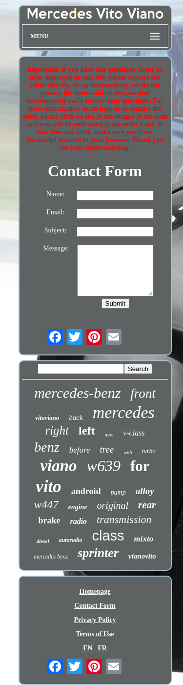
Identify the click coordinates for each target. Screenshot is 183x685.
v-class (133, 433)
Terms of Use (95, 634)
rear (147, 505)
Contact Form (94, 605)
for (140, 466)
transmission (124, 519)
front (143, 393)
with (127, 452)
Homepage (95, 591)
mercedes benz (51, 556)
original (112, 505)
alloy (145, 491)
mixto (144, 538)
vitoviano (47, 417)
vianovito (142, 556)
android (86, 491)
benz (46, 447)
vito (48, 486)
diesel (43, 541)
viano (58, 466)
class (108, 535)
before (79, 450)
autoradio (70, 540)
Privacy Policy (95, 619)
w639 (104, 466)
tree (107, 449)
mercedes (124, 412)
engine (77, 507)
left (87, 430)
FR (102, 648)
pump (118, 492)
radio (78, 521)
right (57, 430)
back (75, 417)
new (108, 434)
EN (87, 648)
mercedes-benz (77, 393)
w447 (46, 504)
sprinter (98, 553)
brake (49, 520)
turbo (149, 451)
